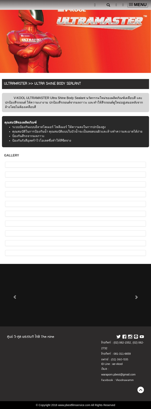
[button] (14, 295)
